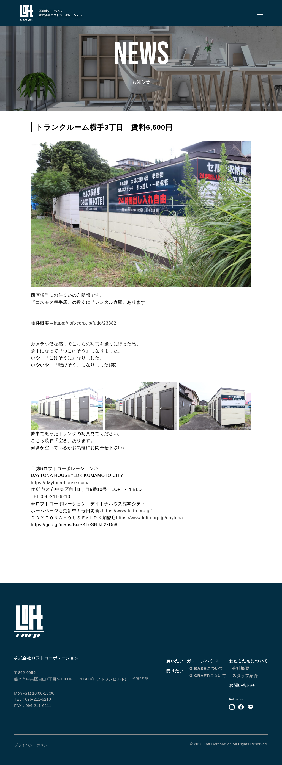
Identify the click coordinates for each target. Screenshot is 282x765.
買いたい (174, 661)
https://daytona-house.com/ (60, 482)
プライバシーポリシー (32, 745)
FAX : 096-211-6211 (32, 705)
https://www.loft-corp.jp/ (127, 510)
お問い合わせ (242, 685)
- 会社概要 (239, 668)
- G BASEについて (205, 668)
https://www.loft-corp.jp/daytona (149, 517)
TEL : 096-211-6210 (32, 699)
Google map (140, 678)
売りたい (174, 671)
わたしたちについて (248, 661)
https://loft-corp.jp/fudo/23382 (85, 323)
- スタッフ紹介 (243, 675)
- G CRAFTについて (206, 675)
